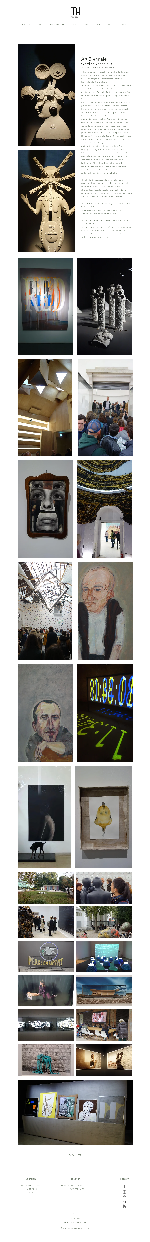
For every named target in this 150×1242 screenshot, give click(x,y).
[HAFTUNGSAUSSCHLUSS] (75, 1222)
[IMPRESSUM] (75, 1218)
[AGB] (75, 1213)
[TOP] (77, 1155)
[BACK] (72, 1155)
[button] (40, 25)
